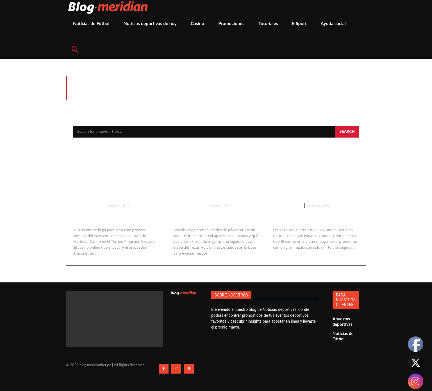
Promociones (87, 205)
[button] (74, 50)
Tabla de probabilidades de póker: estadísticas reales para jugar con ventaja (214, 188)
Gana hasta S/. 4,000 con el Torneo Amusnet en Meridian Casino (113, 183)
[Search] (347, 132)
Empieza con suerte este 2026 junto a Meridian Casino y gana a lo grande (315, 188)
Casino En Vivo (188, 214)
